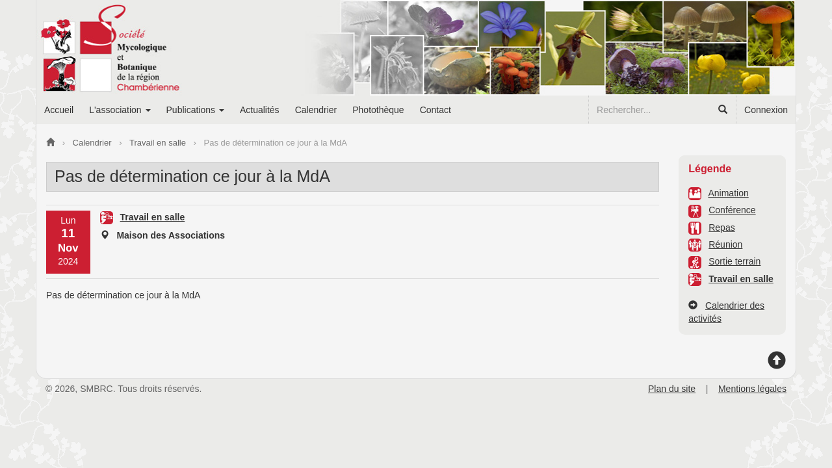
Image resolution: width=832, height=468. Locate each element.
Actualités (260, 110)
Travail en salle (741, 279)
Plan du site (672, 389)
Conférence (731, 210)
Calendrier (316, 110)
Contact (435, 110)
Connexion (766, 110)
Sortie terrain (734, 261)
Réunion (725, 244)
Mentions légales (752, 389)
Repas (721, 227)
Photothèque (378, 110)
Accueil (58, 110)
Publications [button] (195, 110)
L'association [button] (119, 110)
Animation (728, 193)
